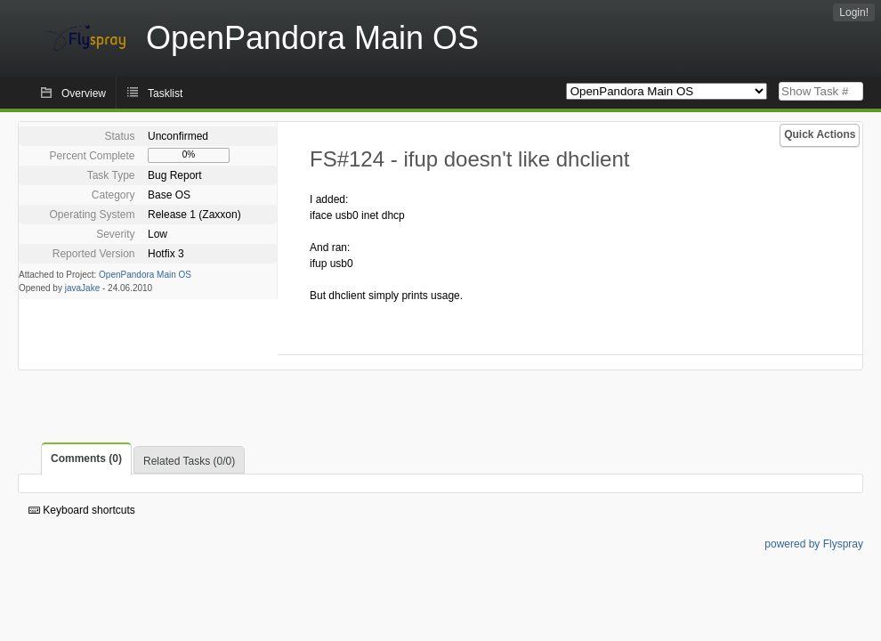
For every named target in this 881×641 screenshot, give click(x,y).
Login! (854, 12)
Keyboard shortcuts (81, 510)
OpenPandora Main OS (145, 275)
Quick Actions (819, 134)
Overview (83, 93)
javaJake (82, 288)
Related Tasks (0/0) (189, 461)
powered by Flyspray (813, 544)
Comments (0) (86, 458)
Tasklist (165, 93)
